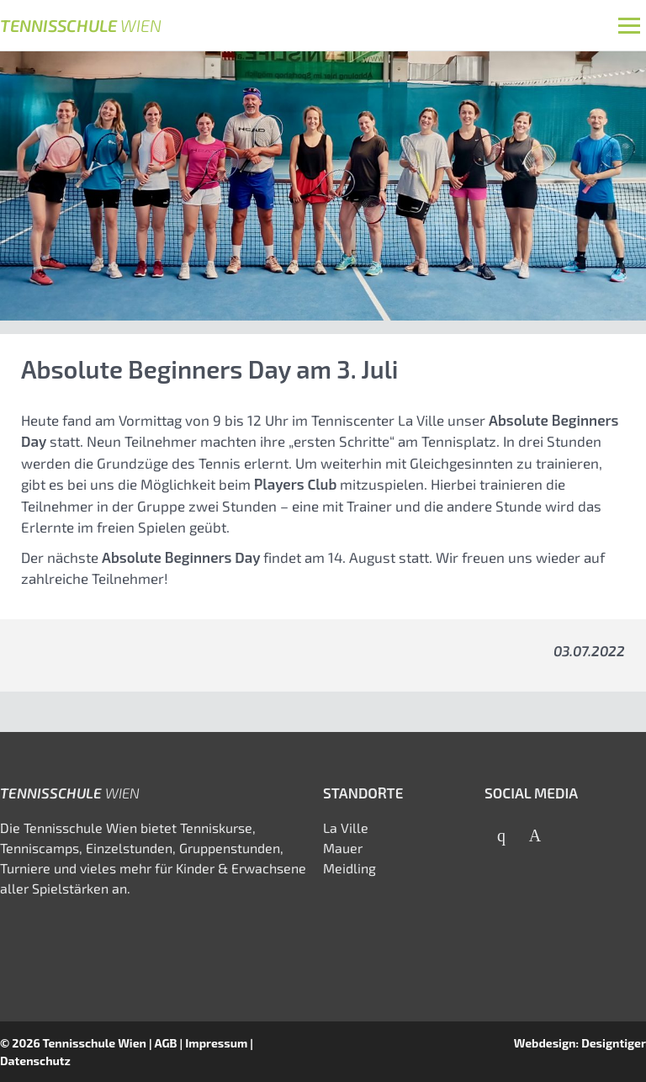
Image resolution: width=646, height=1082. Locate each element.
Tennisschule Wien (94, 1043)
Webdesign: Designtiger (580, 1043)
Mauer (343, 848)
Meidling (349, 868)
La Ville (345, 827)
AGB (165, 1043)
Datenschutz (35, 1060)
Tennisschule (81, 25)
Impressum (216, 1043)
